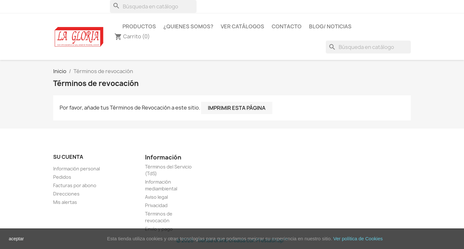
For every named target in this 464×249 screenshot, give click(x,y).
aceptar (16, 238)
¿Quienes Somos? (188, 26)
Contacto (287, 26)
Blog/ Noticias (330, 26)
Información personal (76, 169)
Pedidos (62, 177)
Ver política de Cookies (357, 238)
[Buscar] (153, 6)
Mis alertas (65, 202)
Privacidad (156, 205)
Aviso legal (156, 197)
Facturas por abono (74, 185)
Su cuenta (68, 156)
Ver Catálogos (242, 26)
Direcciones (66, 194)
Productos (139, 26)
